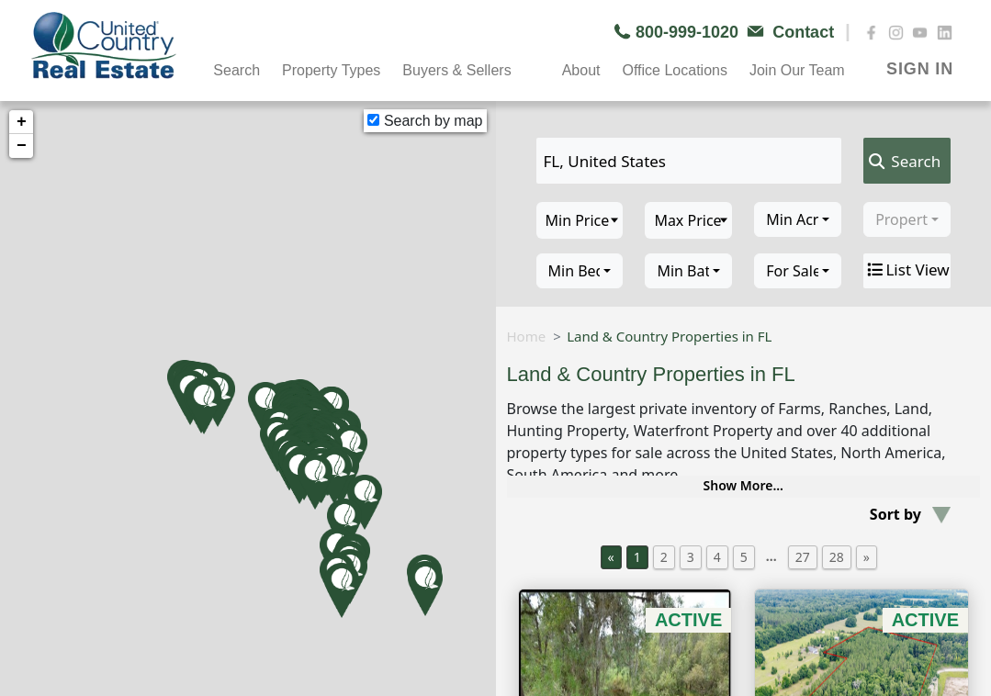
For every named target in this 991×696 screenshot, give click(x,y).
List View (906, 269)
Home (526, 336)
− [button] (22, 146)
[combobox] (797, 219)
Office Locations (674, 70)
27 (802, 557)
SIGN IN (919, 69)
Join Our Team (797, 70)
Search (236, 70)
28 (836, 557)
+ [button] (22, 122)
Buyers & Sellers (456, 70)
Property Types (331, 70)
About (581, 70)
